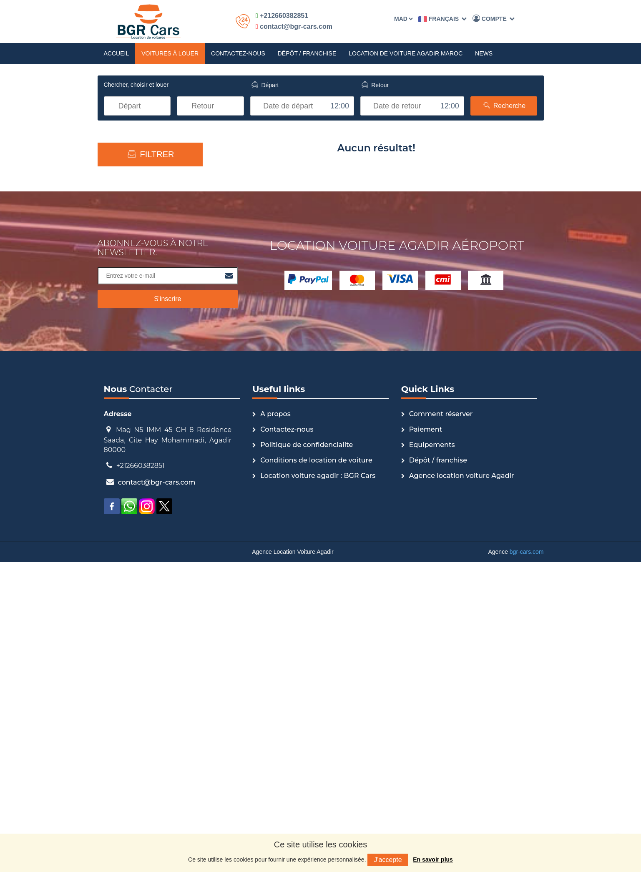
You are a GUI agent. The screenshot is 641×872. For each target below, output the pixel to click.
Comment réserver (441, 724)
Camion (130, 410)
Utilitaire (130, 277)
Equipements (432, 755)
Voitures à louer (170, 53)
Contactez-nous (238, 53)
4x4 (124, 290)
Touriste (130, 317)
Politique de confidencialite (306, 755)
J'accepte (388, 859)
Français (442, 18)
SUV (125, 424)
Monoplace (134, 330)
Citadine (130, 384)
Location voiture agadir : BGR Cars (317, 786)
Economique (136, 264)
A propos (275, 724)
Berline (129, 357)
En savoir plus (433, 859)
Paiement (425, 740)
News (484, 53)
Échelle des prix (150, 176)
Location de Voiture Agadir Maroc (406, 53)
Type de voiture (150, 219)
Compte (494, 18)
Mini (125, 397)
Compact (131, 370)
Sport (126, 344)
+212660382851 (282, 15)
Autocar (130, 304)
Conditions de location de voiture (316, 770)
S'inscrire (167, 609)
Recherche (503, 105)
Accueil (116, 53)
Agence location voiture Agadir (461, 786)
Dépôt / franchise (307, 53)
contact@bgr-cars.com (294, 26)
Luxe (126, 250)
